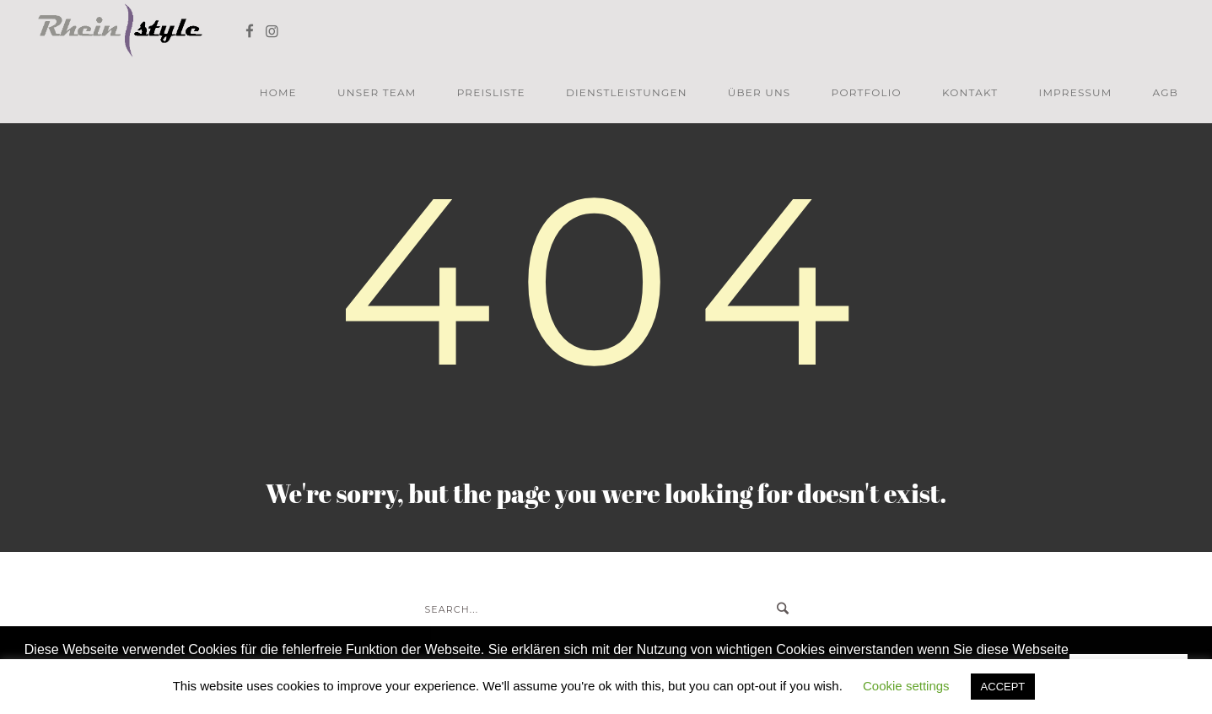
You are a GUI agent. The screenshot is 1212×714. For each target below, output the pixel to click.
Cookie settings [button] (906, 686)
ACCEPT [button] (1003, 686)
